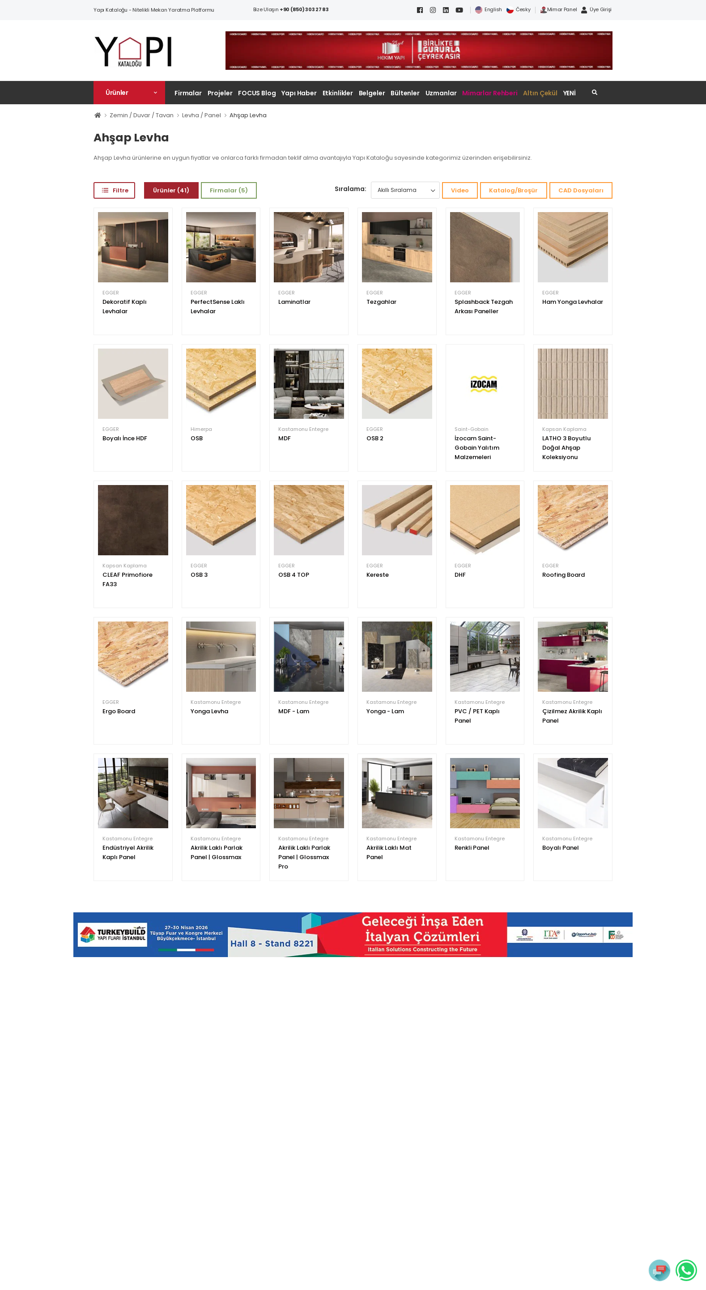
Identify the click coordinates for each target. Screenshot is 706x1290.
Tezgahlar (381, 302)
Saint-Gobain (472, 429)
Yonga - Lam (385, 711)
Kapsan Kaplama (564, 429)
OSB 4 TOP (293, 574)
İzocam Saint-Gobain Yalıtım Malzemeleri (477, 447)
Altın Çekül (540, 93)
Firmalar (188, 93)
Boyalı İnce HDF (124, 438)
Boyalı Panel (560, 847)
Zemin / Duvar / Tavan (142, 115)
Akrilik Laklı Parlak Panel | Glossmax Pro (304, 857)
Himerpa (201, 429)
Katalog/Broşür (513, 190)
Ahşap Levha (248, 115)
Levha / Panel (201, 115)
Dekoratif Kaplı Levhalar (124, 306)
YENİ (569, 93)
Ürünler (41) (171, 190)
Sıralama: (350, 188)
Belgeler (372, 93)
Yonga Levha (209, 711)
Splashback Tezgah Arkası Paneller (484, 306)
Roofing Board (563, 574)
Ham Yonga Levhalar (572, 302)
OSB (197, 438)
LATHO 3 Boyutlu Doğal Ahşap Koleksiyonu (566, 447)
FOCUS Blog (257, 93)
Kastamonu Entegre (303, 429)
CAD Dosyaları (581, 190)
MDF (284, 438)
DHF (460, 574)
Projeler (220, 93)
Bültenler (405, 93)
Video (460, 190)
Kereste (377, 574)
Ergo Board (118, 711)
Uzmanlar (441, 93)
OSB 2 (374, 438)
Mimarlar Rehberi (490, 93)
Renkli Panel (472, 847)
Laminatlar (294, 302)
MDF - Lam (293, 711)
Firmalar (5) (229, 190)
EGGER (110, 292)
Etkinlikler (338, 93)
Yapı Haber (299, 93)
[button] (129, 92)
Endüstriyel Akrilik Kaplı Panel (127, 852)
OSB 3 (199, 574)
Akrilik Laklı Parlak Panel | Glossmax (216, 852)
